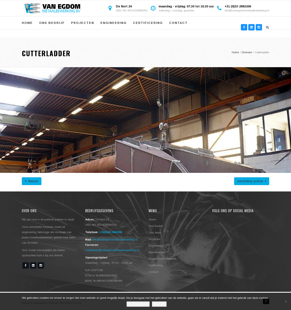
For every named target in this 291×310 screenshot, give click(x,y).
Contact (178, 23)
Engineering (113, 23)
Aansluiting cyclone (251, 181)
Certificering (148, 23)
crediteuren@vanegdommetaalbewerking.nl (112, 250)
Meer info (159, 304)
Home (27, 23)
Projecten (82, 23)
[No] (286, 301)
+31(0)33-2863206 (110, 232)
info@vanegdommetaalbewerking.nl (247, 10)
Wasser (31, 181)
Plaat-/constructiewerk (162, 258)
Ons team (155, 232)
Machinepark (157, 252)
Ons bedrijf (52, 23)
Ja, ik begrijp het (138, 304)
